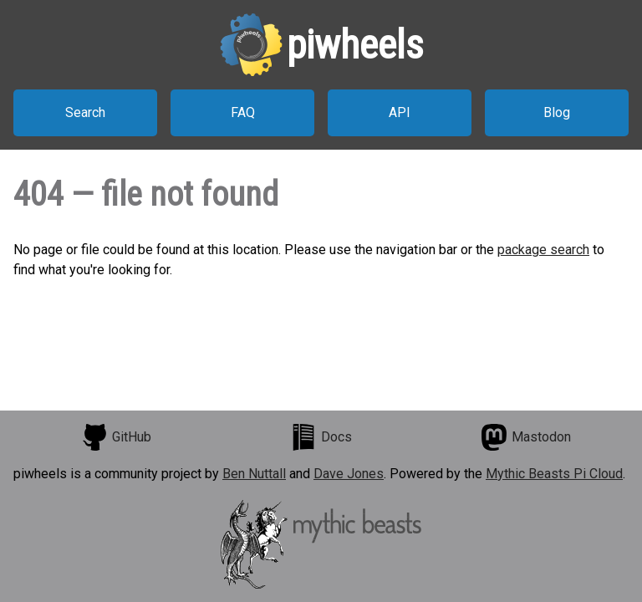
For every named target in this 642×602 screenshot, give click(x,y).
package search (543, 250)
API (399, 112)
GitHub (116, 437)
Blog (556, 112)
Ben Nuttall (254, 474)
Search (85, 112)
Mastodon (526, 437)
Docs (321, 437)
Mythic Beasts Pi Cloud (554, 474)
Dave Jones (348, 474)
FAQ (243, 112)
